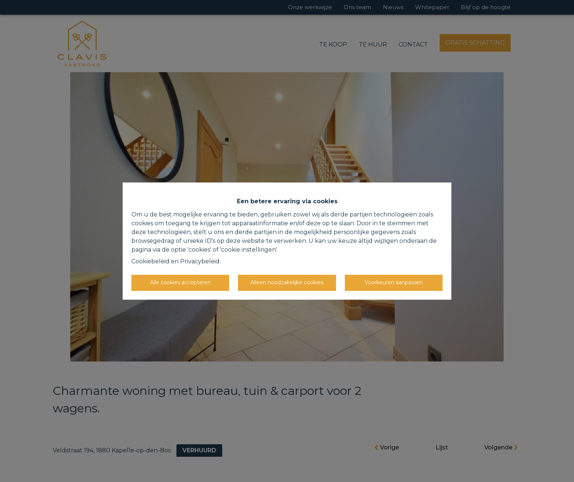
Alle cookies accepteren (180, 282)
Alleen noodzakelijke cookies (286, 282)
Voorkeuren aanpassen (394, 282)
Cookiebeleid (150, 261)
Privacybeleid (200, 261)
